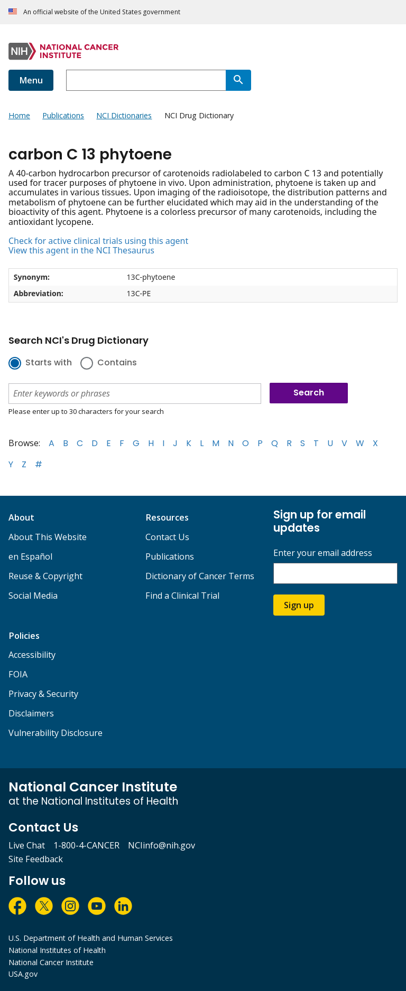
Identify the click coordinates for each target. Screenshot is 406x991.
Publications (169, 556)
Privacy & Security (43, 694)
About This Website (47, 537)
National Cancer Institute (51, 962)
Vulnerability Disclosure (55, 733)
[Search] (238, 80)
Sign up (299, 605)
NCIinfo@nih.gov (161, 845)
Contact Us (167, 537)
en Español (30, 556)
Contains (117, 363)
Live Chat (26, 845)
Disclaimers (31, 713)
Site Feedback (35, 859)
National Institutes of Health (57, 950)
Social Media (33, 595)
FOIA (17, 674)
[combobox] (146, 80)
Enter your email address (322, 553)
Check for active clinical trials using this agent (98, 241)
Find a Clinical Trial (182, 595)
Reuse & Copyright (45, 576)
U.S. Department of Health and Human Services (90, 938)
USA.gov (23, 974)
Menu (31, 80)
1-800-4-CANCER (86, 845)
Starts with (48, 363)
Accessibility (32, 654)
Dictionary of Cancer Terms (199, 576)
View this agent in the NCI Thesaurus (81, 250)
